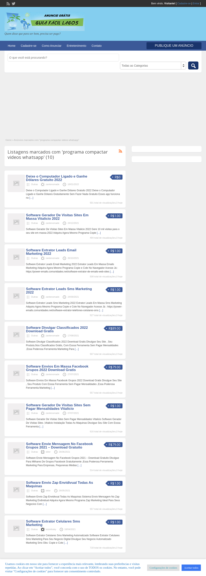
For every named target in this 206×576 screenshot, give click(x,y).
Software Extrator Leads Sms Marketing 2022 (59, 290)
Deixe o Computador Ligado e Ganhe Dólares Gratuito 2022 (56, 178)
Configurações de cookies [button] (163, 567)
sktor (48, 452)
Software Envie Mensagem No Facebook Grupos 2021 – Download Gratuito (59, 445)
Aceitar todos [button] (191, 567)
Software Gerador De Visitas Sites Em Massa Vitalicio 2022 (57, 217)
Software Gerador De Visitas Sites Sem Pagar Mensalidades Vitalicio (58, 407)
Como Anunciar (52, 45)
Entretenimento (76, 45)
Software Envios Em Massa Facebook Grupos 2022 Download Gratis (57, 368)
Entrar (196, 3)
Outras (34, 184)
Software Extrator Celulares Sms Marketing (53, 523)
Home (11, 45)
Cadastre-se (184, 3)
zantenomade (53, 184)
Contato (97, 45)
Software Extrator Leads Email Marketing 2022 (51, 252)
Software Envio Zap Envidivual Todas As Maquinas (59, 484)
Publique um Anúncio (174, 45)
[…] (31, 197)
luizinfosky (51, 529)
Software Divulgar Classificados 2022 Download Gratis (57, 329)
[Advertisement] (103, 103)
